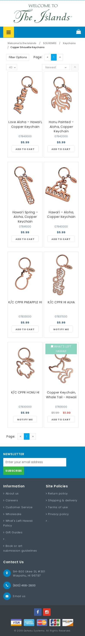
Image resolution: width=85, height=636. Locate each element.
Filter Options (18, 57)
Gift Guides (14, 532)
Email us (19, 596)
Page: (38, 57)
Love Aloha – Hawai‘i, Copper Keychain (25, 124)
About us (12, 493)
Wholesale (14, 514)
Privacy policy (58, 514)
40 (12, 67)
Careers (12, 500)
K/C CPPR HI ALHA (61, 302)
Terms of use (58, 507)
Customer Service (19, 507)
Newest (50, 67)
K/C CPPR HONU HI (25, 392)
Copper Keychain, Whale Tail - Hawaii (61, 394)
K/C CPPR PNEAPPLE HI (25, 302)
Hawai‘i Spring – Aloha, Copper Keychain (25, 217)
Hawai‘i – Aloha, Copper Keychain (61, 214)
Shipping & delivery (62, 500)
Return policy (58, 493)
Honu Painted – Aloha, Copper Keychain (61, 126)
